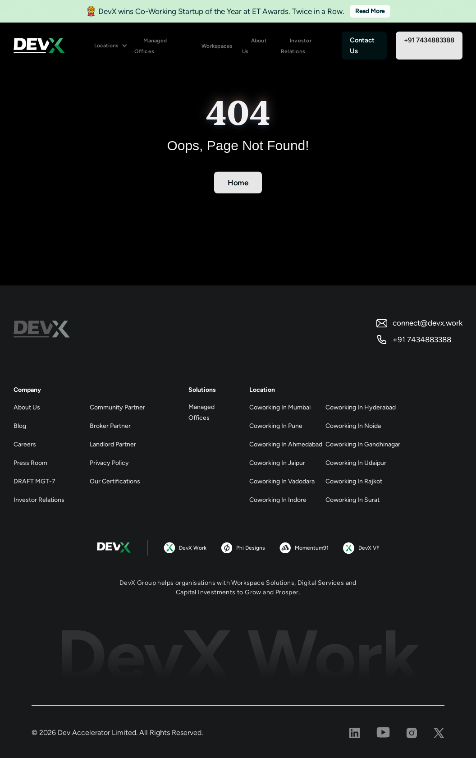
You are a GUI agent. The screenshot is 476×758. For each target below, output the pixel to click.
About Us (254, 46)
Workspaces (217, 46)
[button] (111, 46)
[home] (39, 46)
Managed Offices (150, 46)
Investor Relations (296, 46)
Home (238, 182)
